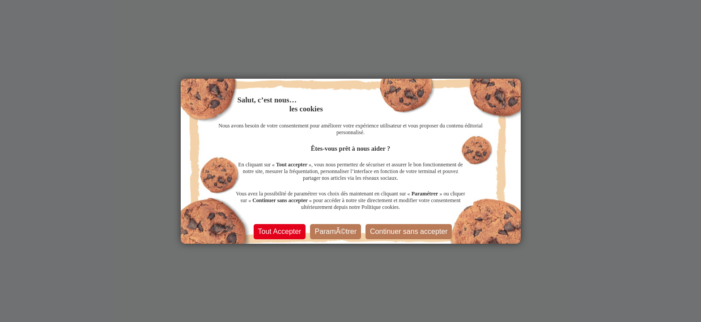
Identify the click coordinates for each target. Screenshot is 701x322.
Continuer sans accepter (408, 231)
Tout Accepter (280, 231)
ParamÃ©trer (335, 231)
